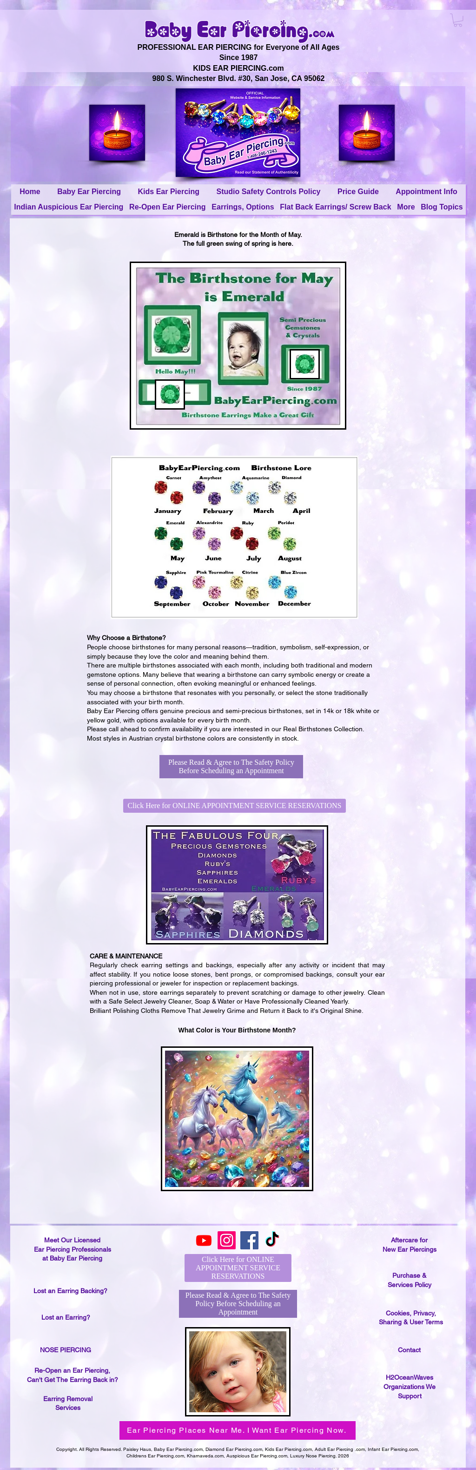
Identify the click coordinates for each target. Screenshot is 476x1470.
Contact (409, 1350)
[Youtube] (204, 1240)
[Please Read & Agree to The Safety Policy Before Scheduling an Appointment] (231, 766)
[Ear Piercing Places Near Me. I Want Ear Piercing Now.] (237, 1430)
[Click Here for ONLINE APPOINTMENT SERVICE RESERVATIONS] (234, 806)
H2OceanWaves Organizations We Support (409, 1386)
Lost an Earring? (65, 1317)
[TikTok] (272, 1240)
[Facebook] (249, 1240)
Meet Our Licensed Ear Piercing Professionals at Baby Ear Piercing (72, 1249)
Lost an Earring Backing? (70, 1291)
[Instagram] (227, 1240)
